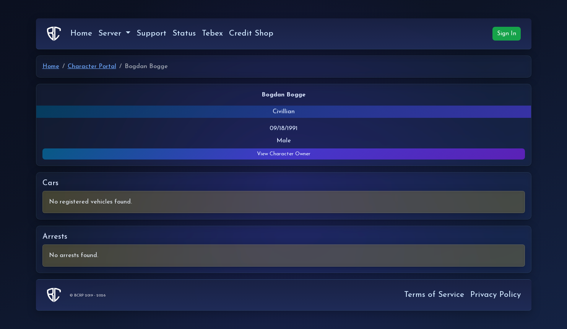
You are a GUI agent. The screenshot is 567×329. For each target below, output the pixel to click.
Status (184, 33)
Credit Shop (251, 33)
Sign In (506, 34)
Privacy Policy (495, 295)
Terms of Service (434, 295)
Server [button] (111, 33)
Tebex (212, 33)
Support (151, 33)
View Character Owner (283, 154)
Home (81, 33)
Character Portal (92, 67)
